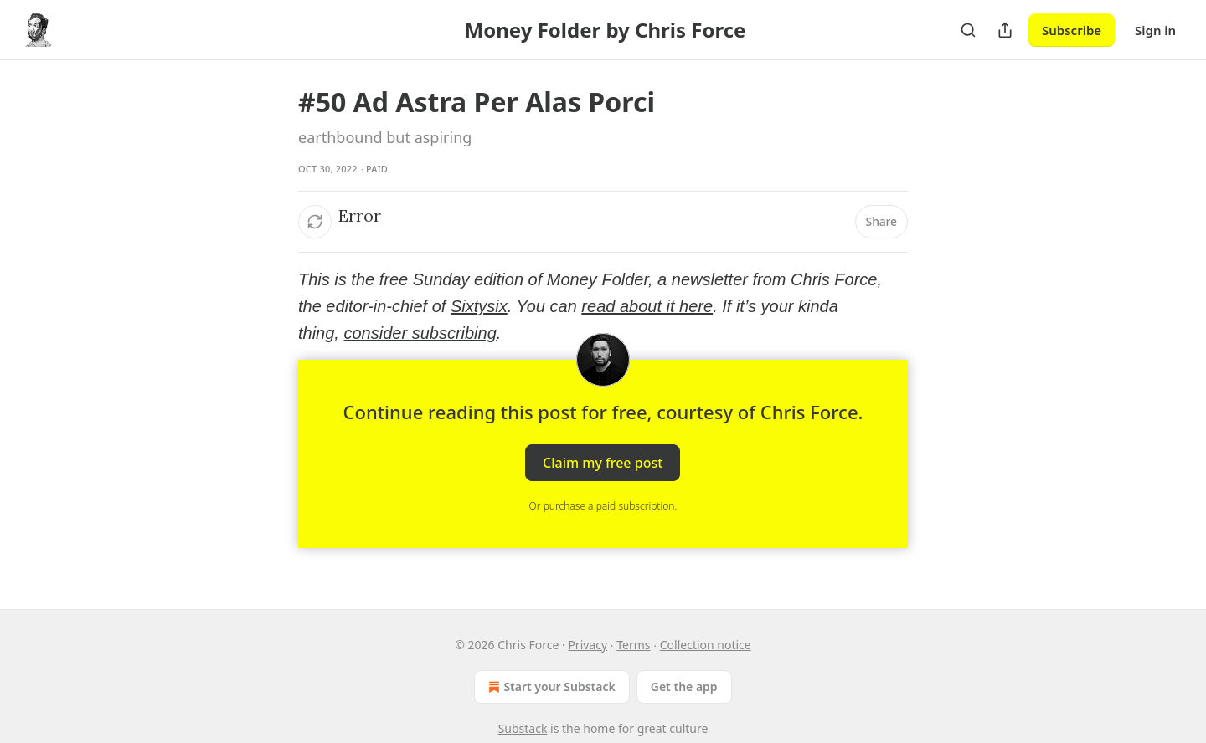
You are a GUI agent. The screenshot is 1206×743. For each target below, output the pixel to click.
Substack (523, 728)
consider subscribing (419, 333)
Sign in (1155, 30)
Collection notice (705, 645)
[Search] (968, 30)
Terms (633, 645)
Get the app (684, 686)
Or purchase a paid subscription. (603, 506)
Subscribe (1071, 30)
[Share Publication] (1005, 30)
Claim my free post (602, 462)
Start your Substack (550, 687)
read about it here (647, 306)
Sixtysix (479, 306)
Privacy (587, 645)
